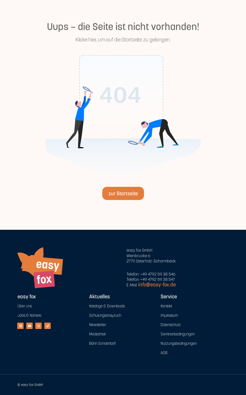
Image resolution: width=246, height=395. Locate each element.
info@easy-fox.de (157, 284)
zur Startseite (123, 193)
